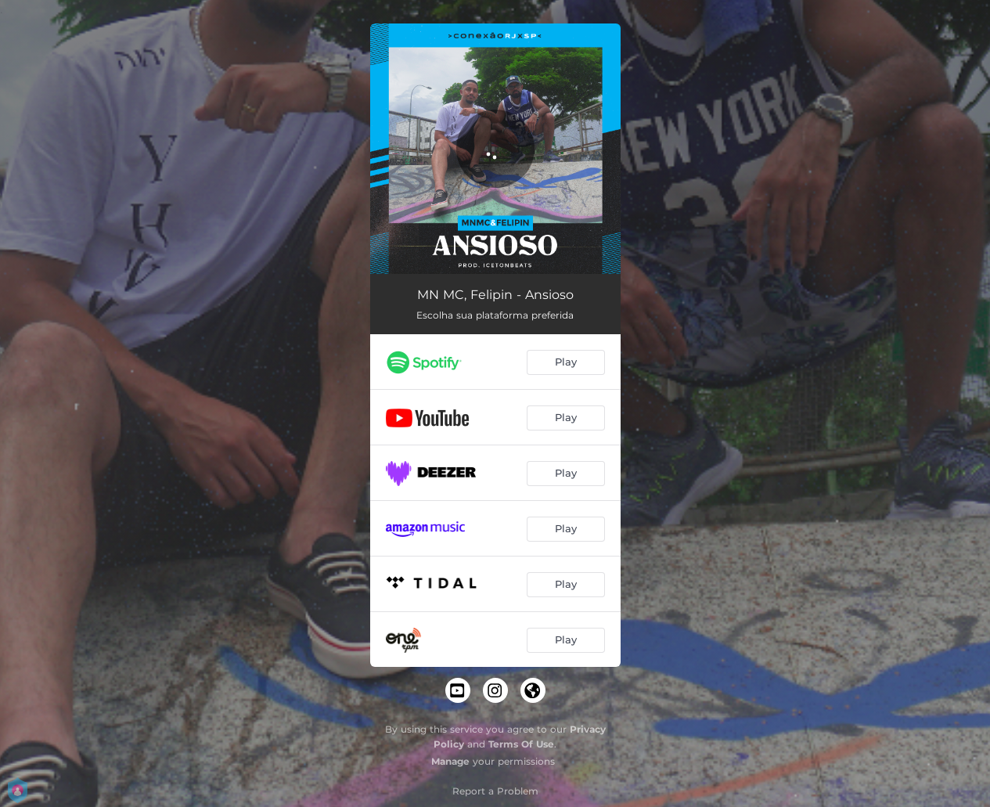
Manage (450, 761)
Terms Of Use (521, 744)
